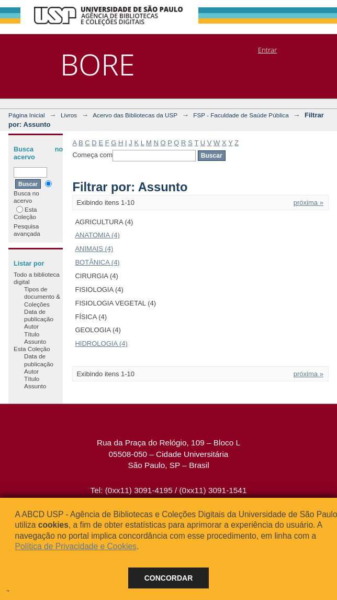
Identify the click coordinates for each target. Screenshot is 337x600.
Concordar (168, 578)
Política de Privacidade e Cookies (76, 546)
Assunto (35, 341)
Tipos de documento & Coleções (42, 297)
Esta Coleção (25, 213)
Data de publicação (38, 315)
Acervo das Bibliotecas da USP (135, 115)
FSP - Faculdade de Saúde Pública (240, 115)
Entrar (267, 49)
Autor (31, 326)
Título (31, 334)
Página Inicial (26, 115)
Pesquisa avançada (27, 230)
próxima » (308, 202)
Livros (69, 115)
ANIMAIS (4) (94, 249)
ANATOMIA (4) (97, 235)
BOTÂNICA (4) (97, 262)
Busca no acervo (33, 192)
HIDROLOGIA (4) (101, 343)
